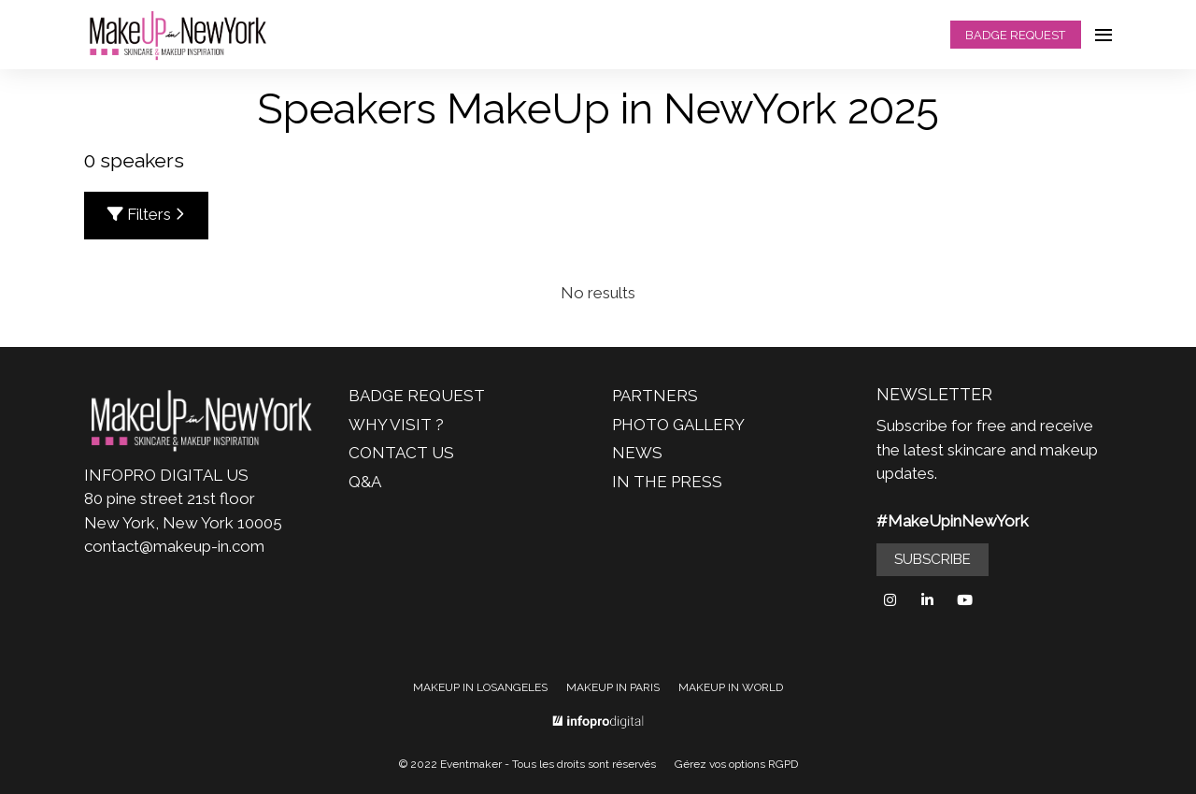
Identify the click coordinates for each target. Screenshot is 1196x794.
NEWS (637, 452)
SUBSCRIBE (932, 559)
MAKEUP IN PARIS (613, 687)
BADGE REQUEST (1015, 35)
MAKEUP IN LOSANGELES (480, 687)
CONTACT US (401, 452)
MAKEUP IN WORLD (730, 687)
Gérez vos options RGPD (736, 764)
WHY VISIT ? (396, 424)
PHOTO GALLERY (678, 424)
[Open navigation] (1103, 34)
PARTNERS (655, 395)
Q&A (365, 481)
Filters (146, 214)
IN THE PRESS (667, 481)
